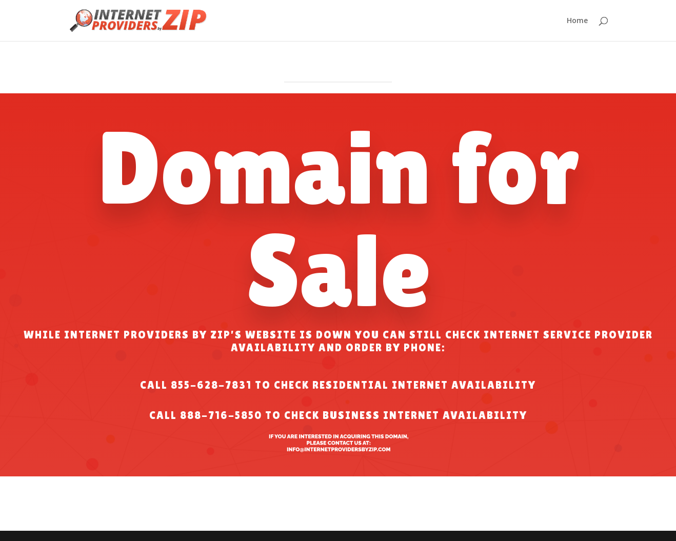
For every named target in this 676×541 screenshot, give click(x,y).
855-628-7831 (211, 385)
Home (577, 21)
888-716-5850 (221, 415)
